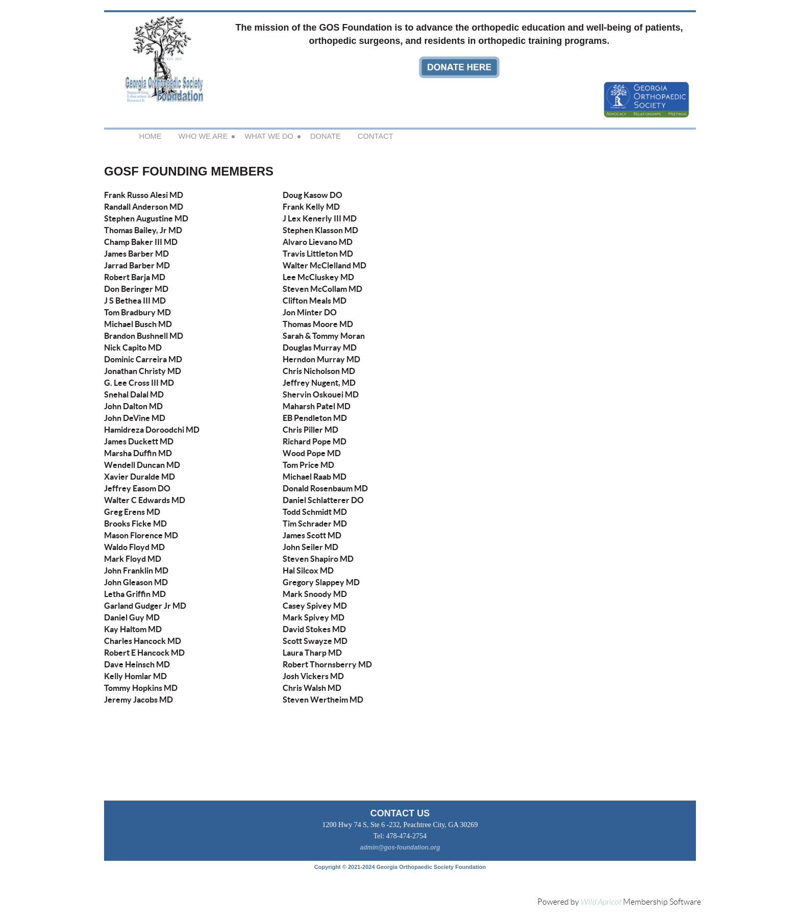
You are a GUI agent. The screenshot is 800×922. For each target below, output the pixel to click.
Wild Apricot (601, 902)
